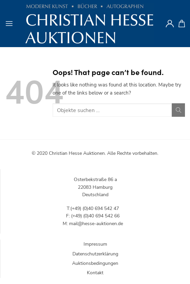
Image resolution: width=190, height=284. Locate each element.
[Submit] (178, 109)
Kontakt (95, 273)
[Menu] (9, 23)
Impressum (95, 244)
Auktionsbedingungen (95, 263)
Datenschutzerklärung (95, 254)
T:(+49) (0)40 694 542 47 (93, 208)
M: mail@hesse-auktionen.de (93, 223)
